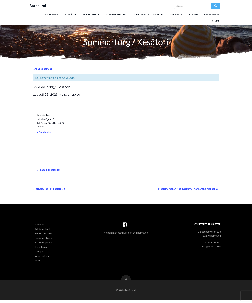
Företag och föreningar (148, 14)
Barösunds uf (90, 14)
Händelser (176, 14)
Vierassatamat (43, 257)
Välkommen (52, 14)
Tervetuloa (41, 226)
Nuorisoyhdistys (44, 235)
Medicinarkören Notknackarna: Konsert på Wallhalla (188, 189)
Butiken (193, 14)
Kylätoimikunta (43, 230)
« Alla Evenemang (42, 69)
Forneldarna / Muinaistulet (49, 189)
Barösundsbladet (116, 14)
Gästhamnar (211, 14)
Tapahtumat (41, 248)
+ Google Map (44, 132)
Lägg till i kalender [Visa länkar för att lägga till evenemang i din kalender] (50, 170)
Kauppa (39, 253)
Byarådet (70, 14)
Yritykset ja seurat (45, 244)
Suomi (215, 20)
